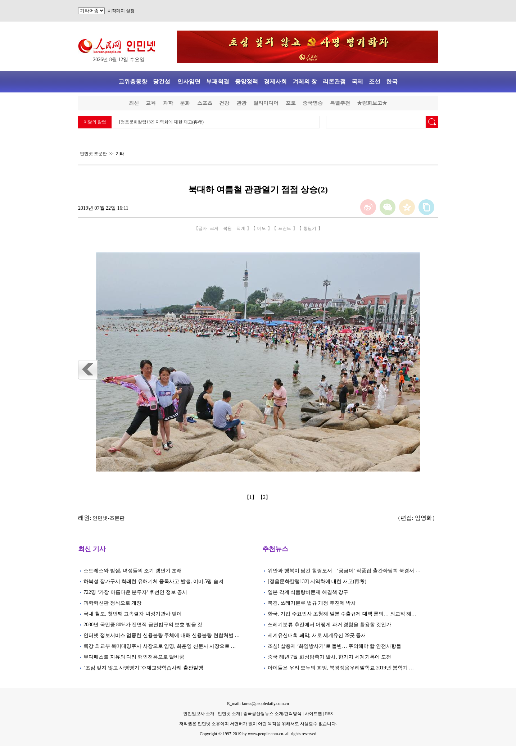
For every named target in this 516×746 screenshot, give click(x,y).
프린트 (284, 228)
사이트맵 (313, 713)
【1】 (251, 497)
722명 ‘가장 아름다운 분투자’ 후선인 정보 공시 (135, 592)
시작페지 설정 (121, 10)
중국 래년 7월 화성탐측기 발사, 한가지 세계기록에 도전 (329, 657)
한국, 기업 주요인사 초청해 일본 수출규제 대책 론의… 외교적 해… (342, 614)
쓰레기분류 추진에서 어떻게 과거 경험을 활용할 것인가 (330, 624)
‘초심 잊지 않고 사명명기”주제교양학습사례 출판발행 (143, 667)
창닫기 (309, 228)
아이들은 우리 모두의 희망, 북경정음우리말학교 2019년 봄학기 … (341, 667)
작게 (240, 228)
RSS (328, 713)
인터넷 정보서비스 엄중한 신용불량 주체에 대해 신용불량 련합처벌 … (161, 635)
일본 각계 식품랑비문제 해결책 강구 (308, 592)
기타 (120, 153)
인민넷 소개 (228, 713)
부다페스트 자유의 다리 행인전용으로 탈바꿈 (133, 657)
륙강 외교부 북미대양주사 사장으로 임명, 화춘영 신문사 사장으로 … (159, 646)
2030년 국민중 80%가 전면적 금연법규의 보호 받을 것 (142, 624)
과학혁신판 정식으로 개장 (112, 603)
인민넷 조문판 (93, 153)
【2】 (265, 497)
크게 (214, 228)
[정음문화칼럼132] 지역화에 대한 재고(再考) (161, 121)
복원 (227, 228)
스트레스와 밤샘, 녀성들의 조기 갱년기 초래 (132, 570)
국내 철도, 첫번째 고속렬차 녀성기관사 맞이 (132, 614)
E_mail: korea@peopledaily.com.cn (258, 703)
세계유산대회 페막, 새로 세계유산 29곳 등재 (317, 635)
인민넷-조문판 (108, 518)
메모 (261, 228)
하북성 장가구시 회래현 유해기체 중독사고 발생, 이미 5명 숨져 (153, 581)
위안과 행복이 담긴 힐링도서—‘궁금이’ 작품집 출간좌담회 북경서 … (344, 570)
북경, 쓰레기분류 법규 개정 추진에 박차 (312, 603)
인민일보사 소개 (198, 713)
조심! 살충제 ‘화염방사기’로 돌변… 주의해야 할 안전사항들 (334, 646)
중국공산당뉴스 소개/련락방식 (272, 713)
